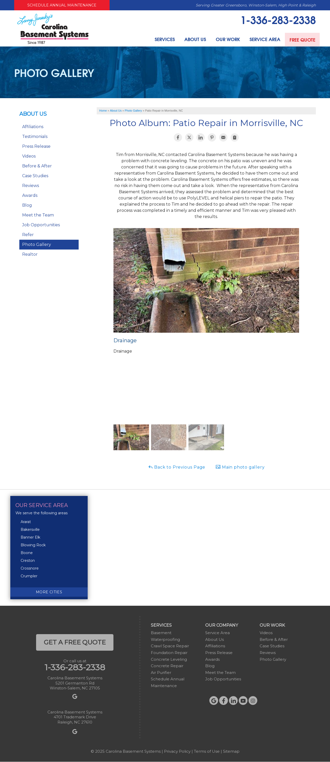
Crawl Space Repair (170, 645)
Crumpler (29, 576)
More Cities (49, 592)
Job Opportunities (41, 224)
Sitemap (231, 751)
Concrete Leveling (169, 659)
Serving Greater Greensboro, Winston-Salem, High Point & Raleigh (256, 5)
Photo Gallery (36, 244)
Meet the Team (38, 215)
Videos (29, 156)
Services (161, 39)
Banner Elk (30, 537)
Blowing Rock (33, 545)
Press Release (36, 146)
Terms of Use (207, 751)
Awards (29, 195)
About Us (192, 39)
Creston (28, 560)
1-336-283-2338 (278, 19)
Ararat (26, 521)
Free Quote (302, 39)
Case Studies (35, 175)
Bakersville (30, 529)
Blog (27, 205)
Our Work (225, 39)
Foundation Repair (169, 652)
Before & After (37, 166)
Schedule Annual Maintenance (61, 5)
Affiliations (32, 126)
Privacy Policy (177, 751)
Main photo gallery (240, 467)
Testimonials (34, 136)
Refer (28, 234)
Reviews (30, 185)
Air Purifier (161, 672)
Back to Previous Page (176, 467)
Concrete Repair (167, 665)
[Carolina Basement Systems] (53, 28)
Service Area (263, 39)
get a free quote (75, 642)
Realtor (30, 254)
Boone (27, 552)
